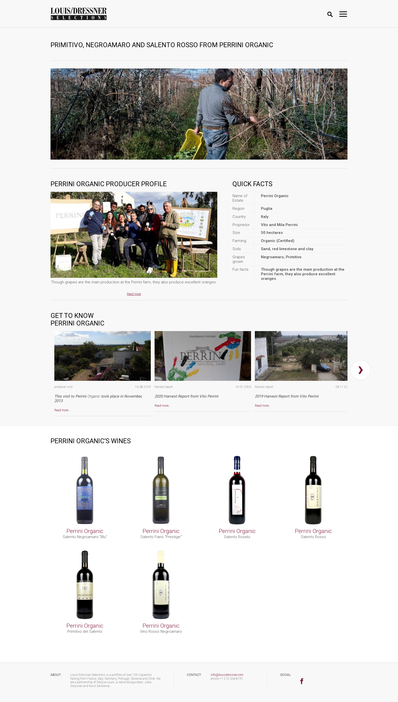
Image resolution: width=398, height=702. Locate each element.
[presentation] (360, 370)
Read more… (62, 410)
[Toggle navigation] (343, 14)
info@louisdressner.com (227, 675)
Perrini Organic (85, 531)
